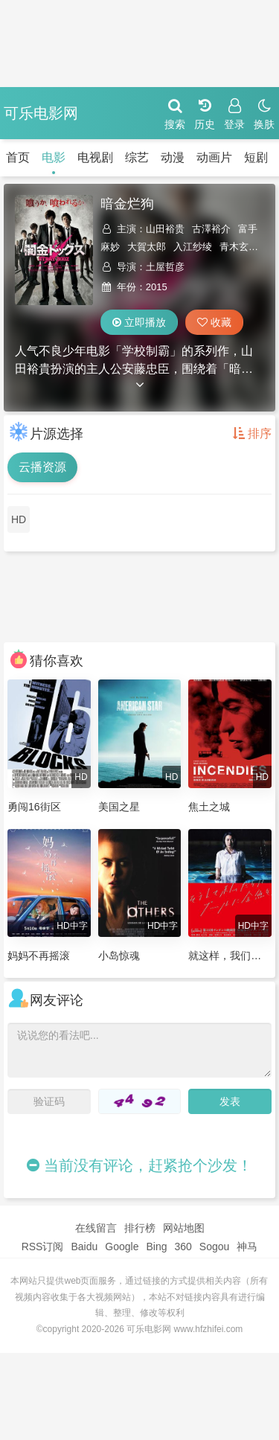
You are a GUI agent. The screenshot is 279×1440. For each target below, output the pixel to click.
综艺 (137, 157)
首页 (18, 157)
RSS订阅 (43, 1246)
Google (121, 1246)
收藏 (214, 322)
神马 (247, 1246)
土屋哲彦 (165, 266)
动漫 (173, 157)
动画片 (214, 157)
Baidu (84, 1246)
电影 (53, 157)
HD (18, 519)
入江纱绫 (192, 246)
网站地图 (184, 1228)
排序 (252, 433)
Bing (156, 1246)
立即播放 (139, 322)
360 (182, 1246)
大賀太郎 (146, 246)
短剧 (256, 157)
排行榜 (139, 1228)
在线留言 (96, 1228)
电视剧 (95, 157)
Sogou (214, 1246)
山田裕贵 (165, 228)
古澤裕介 (211, 228)
